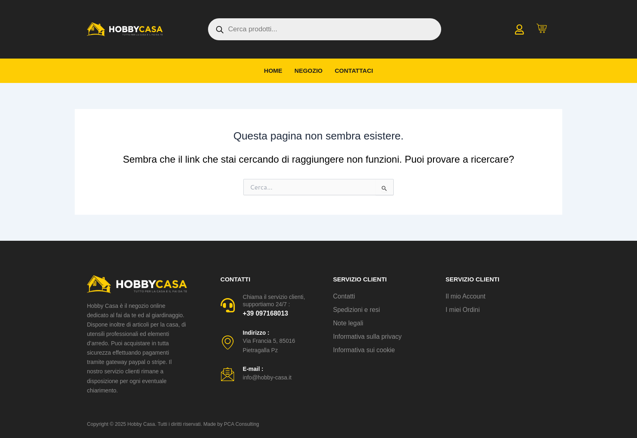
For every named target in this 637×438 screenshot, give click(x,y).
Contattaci (354, 70)
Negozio (309, 70)
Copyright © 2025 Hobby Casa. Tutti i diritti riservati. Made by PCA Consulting (170, 424)
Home (273, 70)
